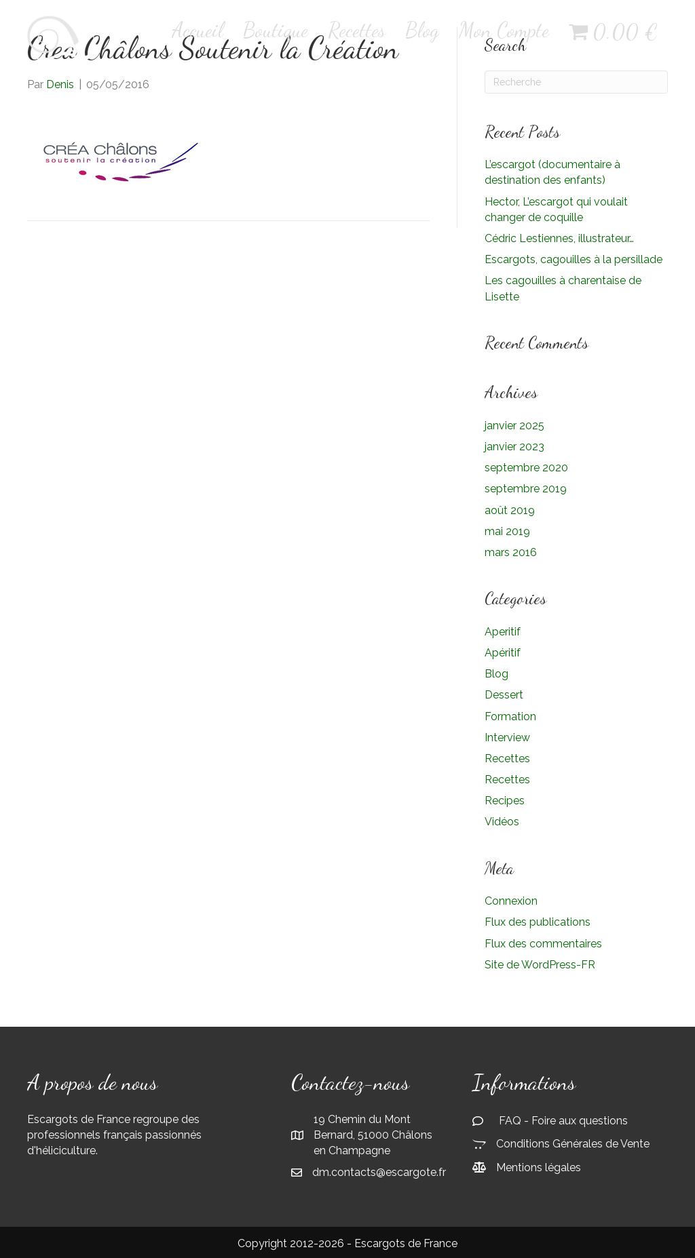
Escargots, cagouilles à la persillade (573, 259)
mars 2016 (511, 552)
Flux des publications (537, 922)
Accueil (197, 30)
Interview (507, 737)
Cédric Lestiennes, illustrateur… (559, 238)
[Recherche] (576, 82)
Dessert (504, 694)
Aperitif (503, 631)
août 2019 (510, 510)
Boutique (275, 30)
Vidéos (502, 821)
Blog (422, 30)
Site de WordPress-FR (540, 964)
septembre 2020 (526, 467)
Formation (510, 716)
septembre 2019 (526, 488)
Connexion (511, 901)
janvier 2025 (514, 425)
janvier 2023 (514, 446)
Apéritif (503, 652)
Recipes (505, 800)
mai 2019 (507, 531)
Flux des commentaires (543, 943)
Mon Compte (504, 30)
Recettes (357, 30)
